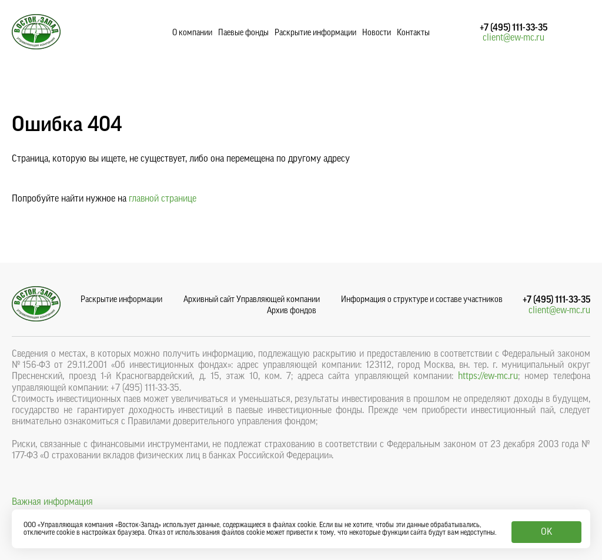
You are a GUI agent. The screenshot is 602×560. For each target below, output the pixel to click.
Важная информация (52, 502)
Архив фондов (291, 311)
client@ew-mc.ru (513, 37)
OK (546, 531)
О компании (192, 33)
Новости (376, 33)
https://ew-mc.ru (488, 376)
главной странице (162, 198)
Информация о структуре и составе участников (422, 300)
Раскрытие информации (315, 33)
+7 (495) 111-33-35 (513, 27)
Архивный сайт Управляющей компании (251, 300)
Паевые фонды (243, 33)
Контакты (413, 33)
